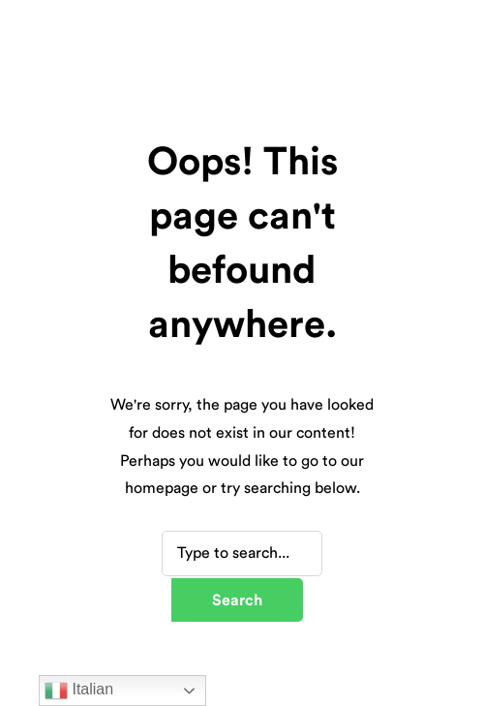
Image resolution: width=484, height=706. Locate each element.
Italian (79, 690)
